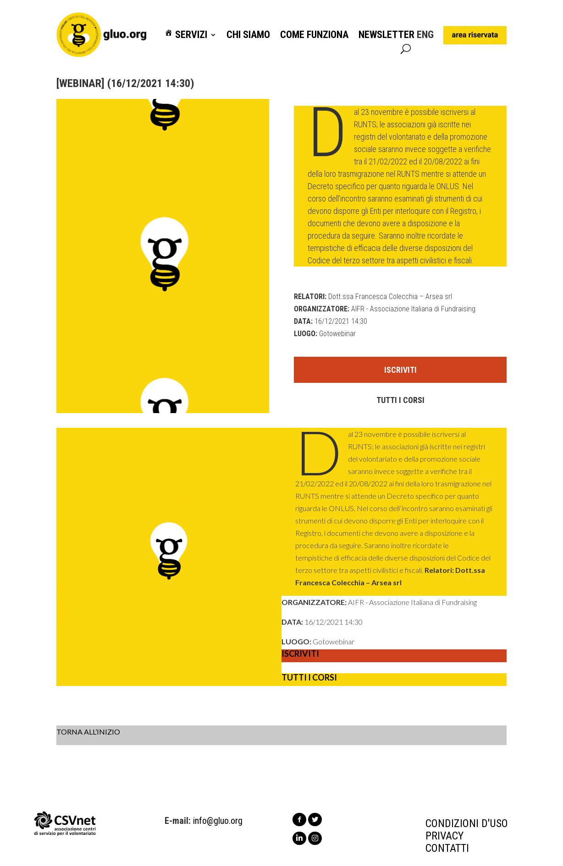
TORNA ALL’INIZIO (88, 731)
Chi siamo (248, 35)
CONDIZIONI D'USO (466, 823)
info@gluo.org (218, 820)
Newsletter (386, 35)
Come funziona (314, 35)
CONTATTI (447, 848)
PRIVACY (444, 835)
